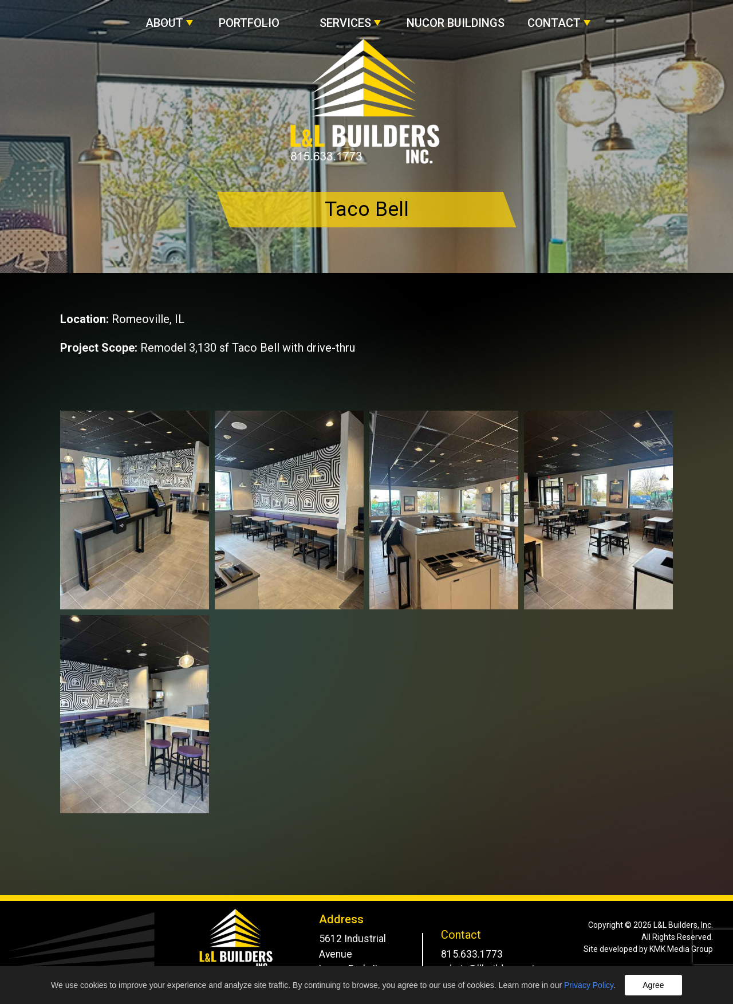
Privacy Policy (588, 985)
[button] (170, 17)
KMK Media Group (681, 949)
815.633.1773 (472, 954)
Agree (653, 985)
